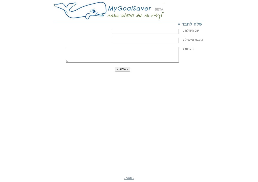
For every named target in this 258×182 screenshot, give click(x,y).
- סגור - (129, 178)
